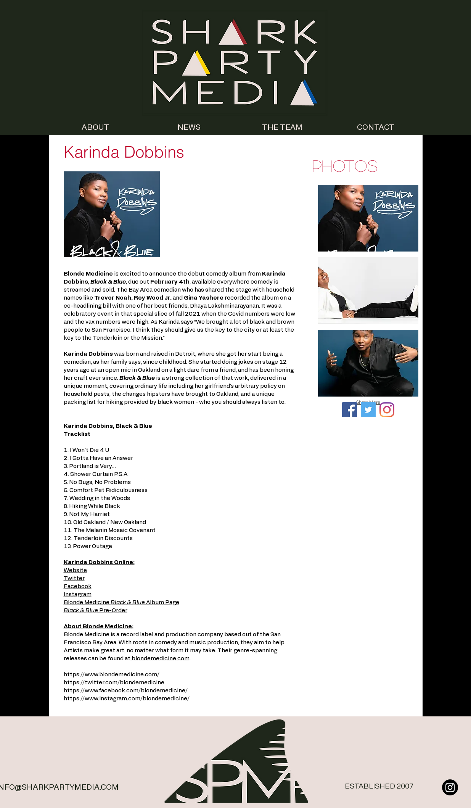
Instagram (78, 594)
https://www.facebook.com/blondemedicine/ (126, 690)
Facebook (78, 586)
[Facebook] (349, 409)
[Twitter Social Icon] (368, 409)
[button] (368, 218)
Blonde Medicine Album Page (121, 602)
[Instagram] (386, 409)
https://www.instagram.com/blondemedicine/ (127, 699)
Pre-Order (95, 610)
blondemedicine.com (160, 658)
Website (75, 570)
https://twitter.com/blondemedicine (114, 682)
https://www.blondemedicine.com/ (111, 674)
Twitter (74, 578)
